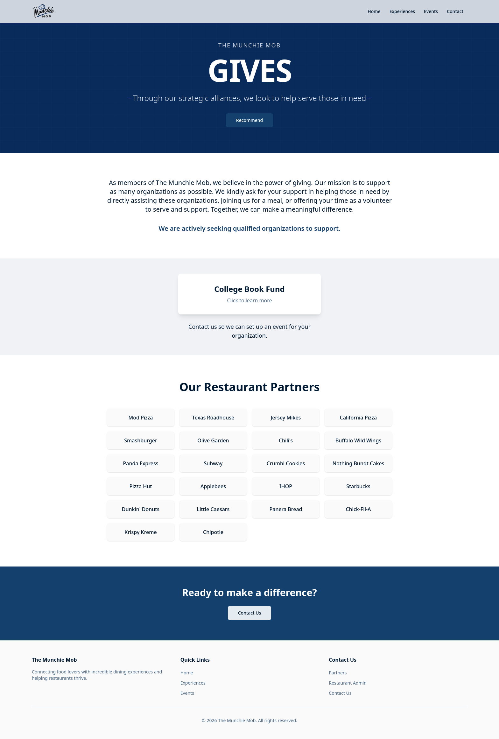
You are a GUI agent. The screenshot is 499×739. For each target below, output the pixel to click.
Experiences (402, 11)
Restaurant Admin (347, 683)
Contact (455, 11)
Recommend (249, 120)
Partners (338, 673)
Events (431, 11)
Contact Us (249, 613)
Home (374, 11)
